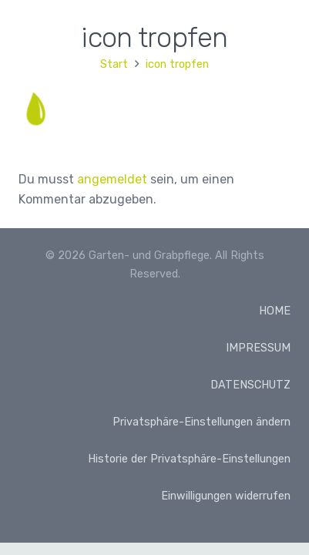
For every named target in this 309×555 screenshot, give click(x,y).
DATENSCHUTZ (250, 385)
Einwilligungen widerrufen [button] (226, 496)
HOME (275, 311)
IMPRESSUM (258, 348)
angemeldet (112, 179)
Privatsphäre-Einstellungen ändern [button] (202, 422)
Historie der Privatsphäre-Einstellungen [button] (189, 459)
